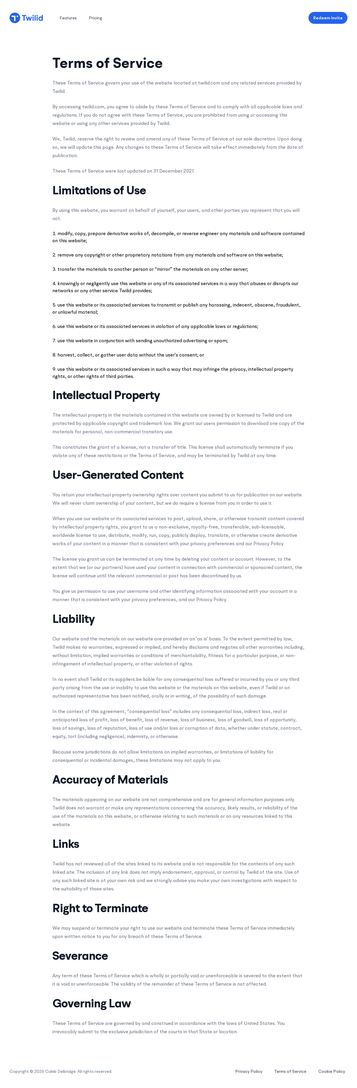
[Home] (26, 17)
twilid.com (209, 83)
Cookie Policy (331, 1071)
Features (68, 18)
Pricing (95, 18)
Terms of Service (290, 1071)
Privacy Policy (248, 1071)
